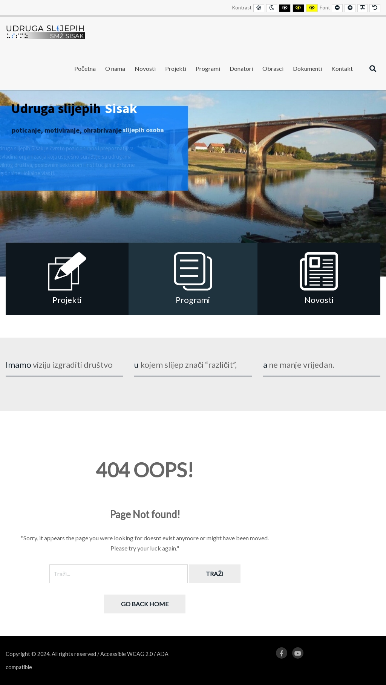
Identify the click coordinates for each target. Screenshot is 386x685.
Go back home (144, 603)
